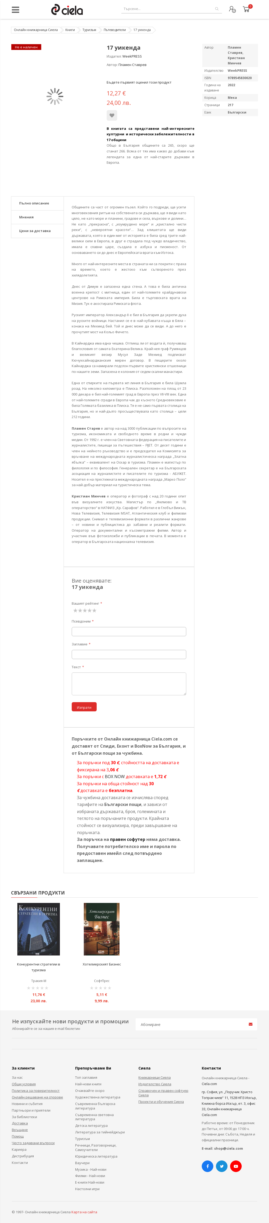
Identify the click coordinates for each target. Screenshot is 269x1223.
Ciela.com (209, 1083)
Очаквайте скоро (90, 1090)
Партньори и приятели (31, 1110)
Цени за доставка (35, 230)
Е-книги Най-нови (89, 1182)
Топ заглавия (86, 1077)
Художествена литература (97, 1097)
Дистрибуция (23, 1156)
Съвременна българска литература (95, 1106)
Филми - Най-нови (90, 1175)
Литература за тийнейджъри (100, 1132)
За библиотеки (24, 1116)
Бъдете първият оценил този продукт (139, 82)
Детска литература (91, 1125)
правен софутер (127, 839)
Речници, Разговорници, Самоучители (95, 1147)
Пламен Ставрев (132, 64)
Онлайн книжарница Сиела (36, 30)
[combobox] (171, 8)
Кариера (19, 1149)
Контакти (20, 1162)
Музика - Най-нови (90, 1169)
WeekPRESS (132, 56)
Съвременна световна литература (94, 1117)
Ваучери (82, 1162)
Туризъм (89, 30)
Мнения (26, 217)
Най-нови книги (88, 1084)
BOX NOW (115, 776)
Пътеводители (115, 30)
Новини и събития (27, 1103)
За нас (17, 1077)
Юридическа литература (96, 1156)
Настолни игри (87, 1188)
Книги (70, 30)
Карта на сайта (84, 1212)
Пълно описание (34, 203)
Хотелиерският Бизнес (102, 964)
